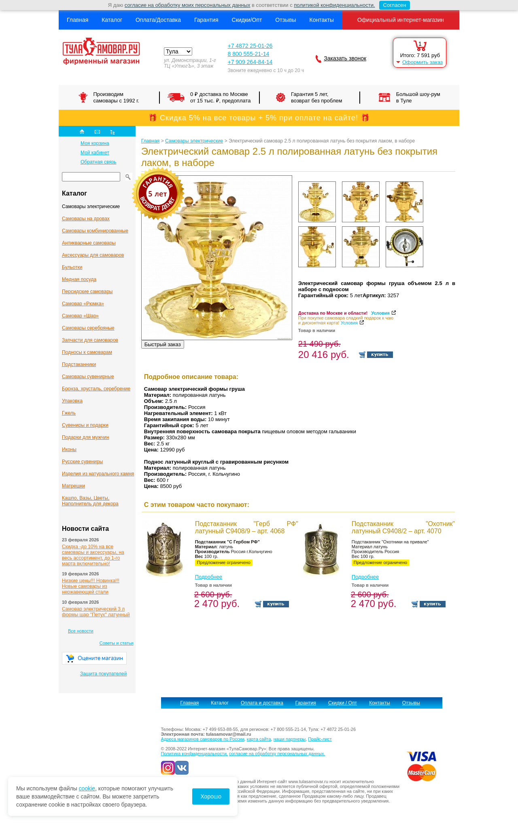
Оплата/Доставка (158, 20)
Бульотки (72, 267)
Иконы (69, 449)
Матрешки (73, 486)
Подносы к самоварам (87, 352)
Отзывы (285, 20)
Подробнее (208, 577)
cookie (87, 788)
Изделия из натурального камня (98, 474)
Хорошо (210, 796)
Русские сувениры (82, 461)
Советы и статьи (117, 643)
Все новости (80, 630)
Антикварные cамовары (89, 243)
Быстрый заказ (162, 344)
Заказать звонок (345, 58)
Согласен (392, 5)
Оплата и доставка (262, 703)
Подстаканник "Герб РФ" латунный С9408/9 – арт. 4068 (246, 527)
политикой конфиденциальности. (334, 5)
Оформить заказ (422, 62)
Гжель (69, 413)
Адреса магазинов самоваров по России (202, 739)
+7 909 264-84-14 (249, 62)
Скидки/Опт (247, 20)
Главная (77, 20)
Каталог (112, 20)
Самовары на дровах (86, 218)
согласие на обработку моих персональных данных (188, 5)
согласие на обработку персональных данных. (277, 753)
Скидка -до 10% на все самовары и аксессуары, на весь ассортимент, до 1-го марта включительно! (93, 555)
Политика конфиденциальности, (194, 753)
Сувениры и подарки (85, 425)
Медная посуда (79, 279)
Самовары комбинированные (95, 231)
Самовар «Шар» (80, 316)
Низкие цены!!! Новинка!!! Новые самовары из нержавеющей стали (90, 586)
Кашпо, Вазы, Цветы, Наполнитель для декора (90, 501)
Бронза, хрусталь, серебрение (96, 389)
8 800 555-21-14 (248, 54)
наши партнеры (290, 739)
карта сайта (259, 739)
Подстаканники (79, 364)
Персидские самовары (87, 291)
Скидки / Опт (342, 703)
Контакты (321, 20)
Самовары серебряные (88, 328)
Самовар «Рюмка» (83, 304)
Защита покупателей (103, 674)
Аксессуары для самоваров (93, 255)
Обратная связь (98, 162)
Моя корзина (95, 143)
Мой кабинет (95, 152)
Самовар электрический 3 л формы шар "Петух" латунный (96, 611)
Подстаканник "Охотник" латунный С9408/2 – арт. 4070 (403, 527)
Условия (380, 313)
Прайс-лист (320, 739)
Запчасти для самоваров (90, 340)
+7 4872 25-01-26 (249, 46)
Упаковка (72, 401)
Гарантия (206, 20)
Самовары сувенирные (88, 376)
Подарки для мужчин (85, 437)
